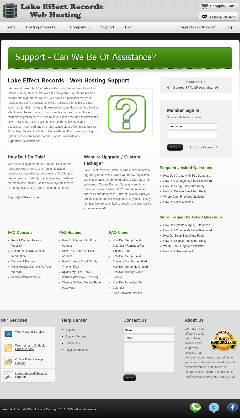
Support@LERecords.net (24, 141)
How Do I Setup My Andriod (130, 266)
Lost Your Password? (203, 147)
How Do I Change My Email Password (187, 181)
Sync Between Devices (127, 293)
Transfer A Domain (23, 261)
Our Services (30, 335)
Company (78, 27)
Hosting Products (40, 27)
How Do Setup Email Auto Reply (183, 186)
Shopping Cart (222, 6)
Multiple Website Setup (26, 277)
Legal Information (77, 350)
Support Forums (76, 336)
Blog (129, 27)
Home (10, 27)
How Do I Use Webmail (178, 202)
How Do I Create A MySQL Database (186, 175)
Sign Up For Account (198, 27)
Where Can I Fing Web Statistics (184, 196)
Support (107, 27)
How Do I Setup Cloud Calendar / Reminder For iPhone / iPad (128, 246)
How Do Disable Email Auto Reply (185, 191)
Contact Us (73, 343)
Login (230, 27)
